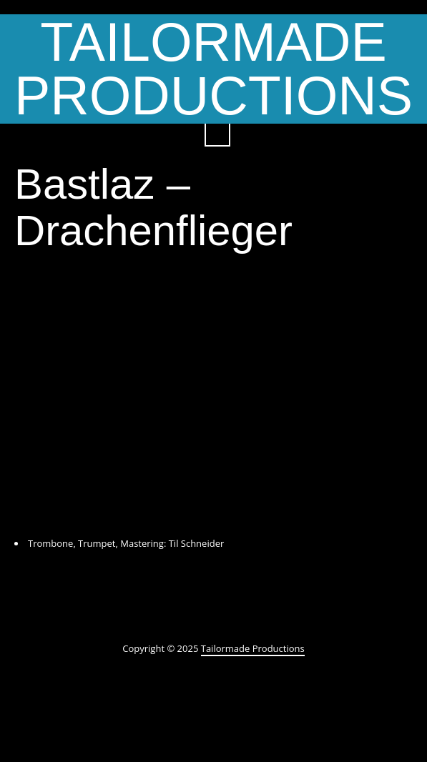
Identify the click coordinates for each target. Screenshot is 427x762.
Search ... (217, 134)
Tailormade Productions (253, 648)
